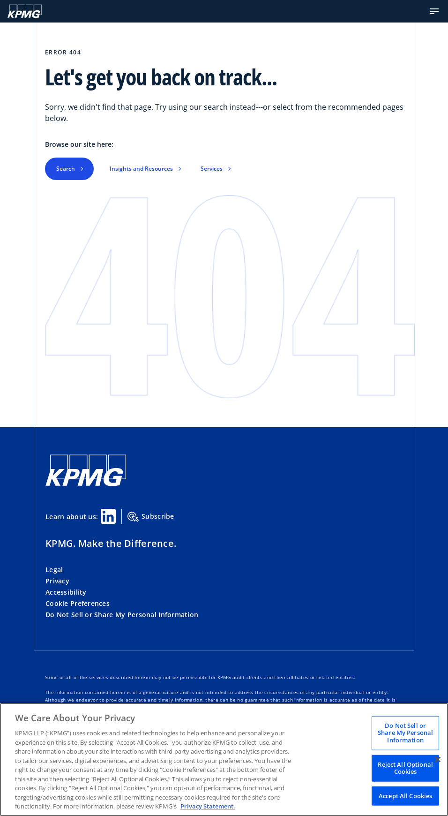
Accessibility (66, 592)
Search (65, 169)
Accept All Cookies (405, 795)
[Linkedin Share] (108, 516)
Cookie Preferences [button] (77, 603)
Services (212, 169)
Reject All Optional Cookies (405, 768)
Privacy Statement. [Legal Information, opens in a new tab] (207, 806)
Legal (54, 569)
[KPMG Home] (24, 11)
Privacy (57, 580)
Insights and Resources (141, 169)
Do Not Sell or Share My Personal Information (121, 614)
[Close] (437, 759)
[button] (434, 11)
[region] (224, 759)
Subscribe (150, 517)
